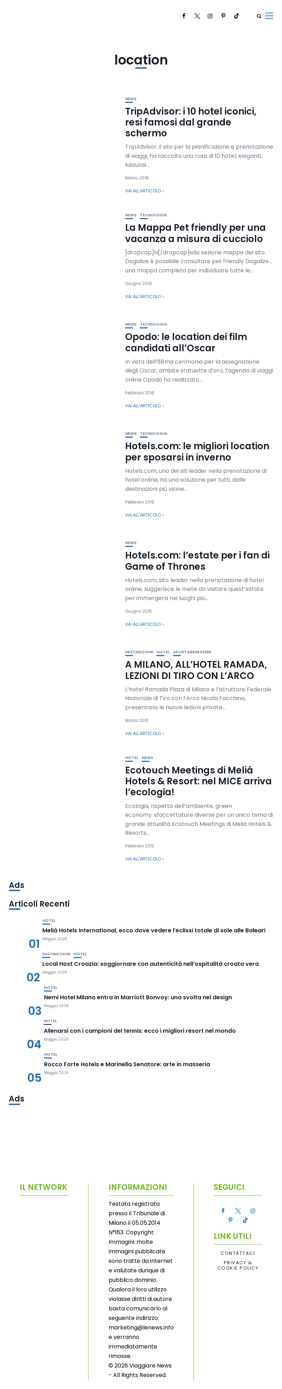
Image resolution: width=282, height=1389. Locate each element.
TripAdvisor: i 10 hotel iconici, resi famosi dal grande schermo (191, 122)
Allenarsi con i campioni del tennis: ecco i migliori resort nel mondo (140, 1031)
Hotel (163, 652)
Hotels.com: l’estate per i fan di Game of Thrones (197, 561)
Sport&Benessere (192, 652)
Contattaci (238, 1253)
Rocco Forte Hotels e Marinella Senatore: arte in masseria (127, 1064)
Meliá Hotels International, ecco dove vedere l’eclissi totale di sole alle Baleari (153, 930)
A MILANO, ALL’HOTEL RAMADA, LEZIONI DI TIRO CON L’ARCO (196, 670)
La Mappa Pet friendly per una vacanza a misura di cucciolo (195, 233)
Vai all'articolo (143, 191)
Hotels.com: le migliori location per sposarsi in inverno (197, 451)
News (130, 99)
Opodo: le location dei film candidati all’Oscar (186, 342)
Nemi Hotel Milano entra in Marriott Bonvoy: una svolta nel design (138, 997)
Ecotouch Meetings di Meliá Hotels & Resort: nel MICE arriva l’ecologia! (198, 781)
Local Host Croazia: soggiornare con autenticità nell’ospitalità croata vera (150, 964)
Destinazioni (139, 652)
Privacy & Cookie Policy (238, 1265)
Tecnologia (153, 215)
